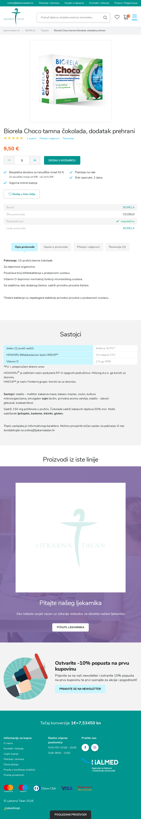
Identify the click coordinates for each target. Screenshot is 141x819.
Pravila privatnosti (14, 775)
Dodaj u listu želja (22, 194)
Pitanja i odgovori (49, 138)
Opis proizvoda (24, 247)
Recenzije (68, 138)
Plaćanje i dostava (49, 3)
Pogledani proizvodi (71, 814)
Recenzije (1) (117, 247)
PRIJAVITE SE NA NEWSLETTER (80, 689)
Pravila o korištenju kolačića (19, 770)
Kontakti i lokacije (99, 3)
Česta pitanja (11, 764)
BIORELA (129, 207)
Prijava (118, 3)
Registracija (130, 3)
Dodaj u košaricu (62, 160)
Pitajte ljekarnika (70, 627)
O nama (8, 743)
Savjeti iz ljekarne (74, 3)
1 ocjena (31, 138)
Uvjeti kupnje (11, 754)
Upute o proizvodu (56, 247)
